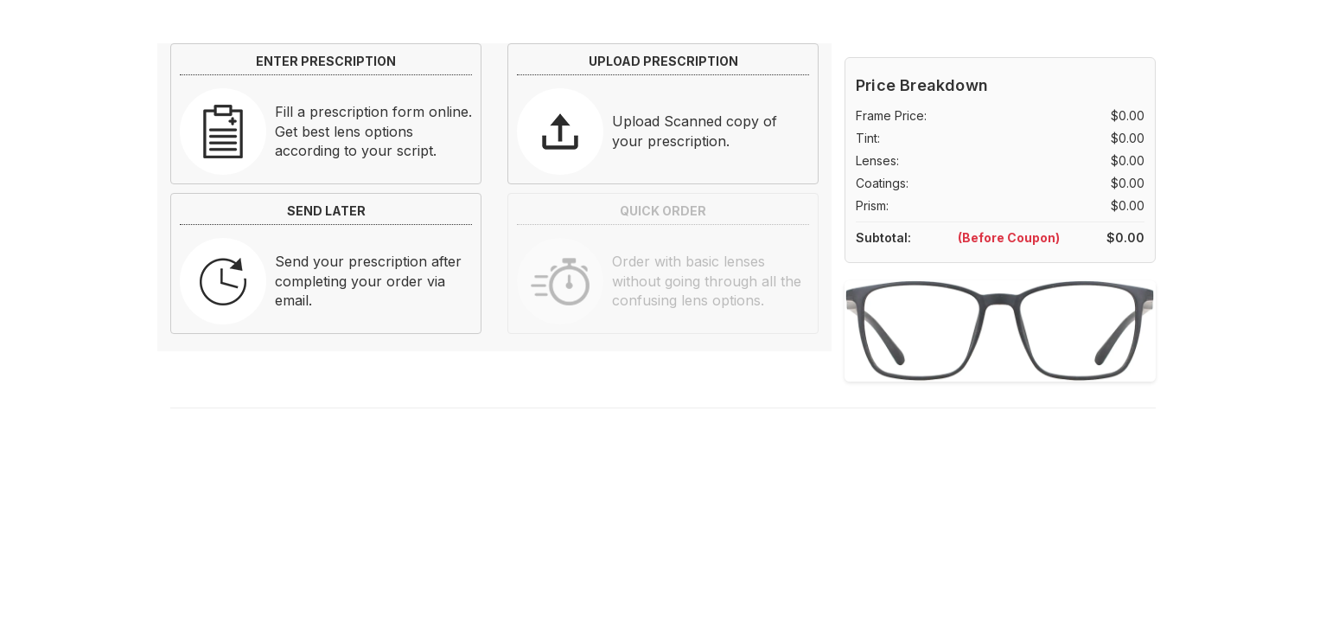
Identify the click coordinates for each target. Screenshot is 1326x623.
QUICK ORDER (663, 210)
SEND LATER (326, 210)
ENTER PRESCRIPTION (326, 61)
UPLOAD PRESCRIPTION (663, 61)
